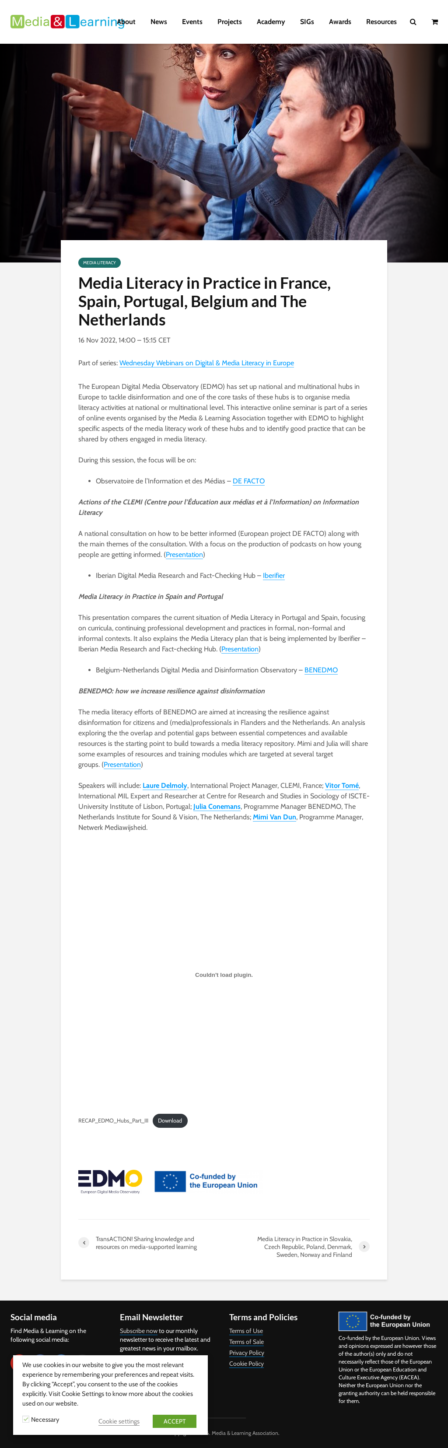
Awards (340, 21)
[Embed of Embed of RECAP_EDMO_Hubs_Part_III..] (224, 974)
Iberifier (274, 575)
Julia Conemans (217, 806)
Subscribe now (139, 1331)
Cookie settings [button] (119, 1421)
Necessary (45, 1420)
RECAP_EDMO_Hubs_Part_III (113, 1120)
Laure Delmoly (165, 785)
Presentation (184, 554)
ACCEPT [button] (175, 1421)
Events (192, 21)
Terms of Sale (246, 1342)
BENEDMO (321, 670)
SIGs (307, 21)
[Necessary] (25, 1419)
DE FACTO (249, 481)
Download (170, 1120)
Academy (271, 21)
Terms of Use (246, 1331)
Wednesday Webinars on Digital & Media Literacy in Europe (206, 363)
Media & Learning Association (245, 1433)
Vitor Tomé (342, 785)
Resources (381, 21)
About (126, 21)
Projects (229, 21)
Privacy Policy (246, 1353)
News (158, 21)
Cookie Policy (246, 1364)
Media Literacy (99, 263)
